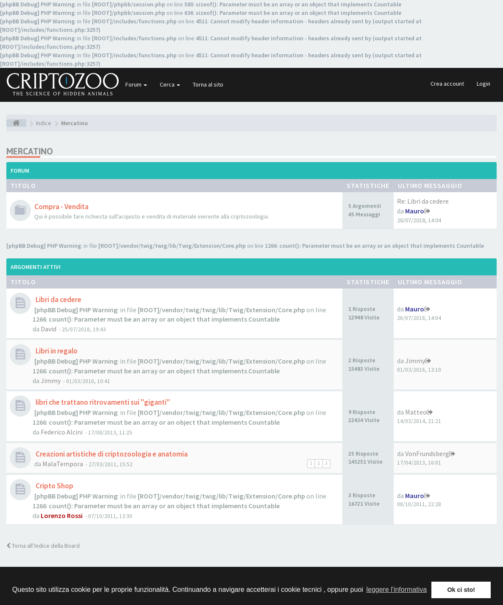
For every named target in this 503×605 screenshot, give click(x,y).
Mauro (414, 211)
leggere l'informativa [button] (396, 589)
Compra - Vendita (61, 206)
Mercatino (29, 151)
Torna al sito (208, 84)
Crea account (447, 83)
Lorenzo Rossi (62, 515)
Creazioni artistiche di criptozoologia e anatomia (111, 454)
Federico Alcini (62, 432)
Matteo (416, 412)
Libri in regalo (56, 351)
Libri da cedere (57, 299)
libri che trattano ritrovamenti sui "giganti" (102, 402)
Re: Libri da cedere (423, 201)
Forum (136, 84)
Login (483, 83)
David (48, 329)
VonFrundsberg (427, 453)
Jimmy (51, 380)
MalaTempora (62, 463)
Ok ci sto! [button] (461, 589)
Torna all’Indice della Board (43, 545)
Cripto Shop (53, 485)
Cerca (170, 84)
